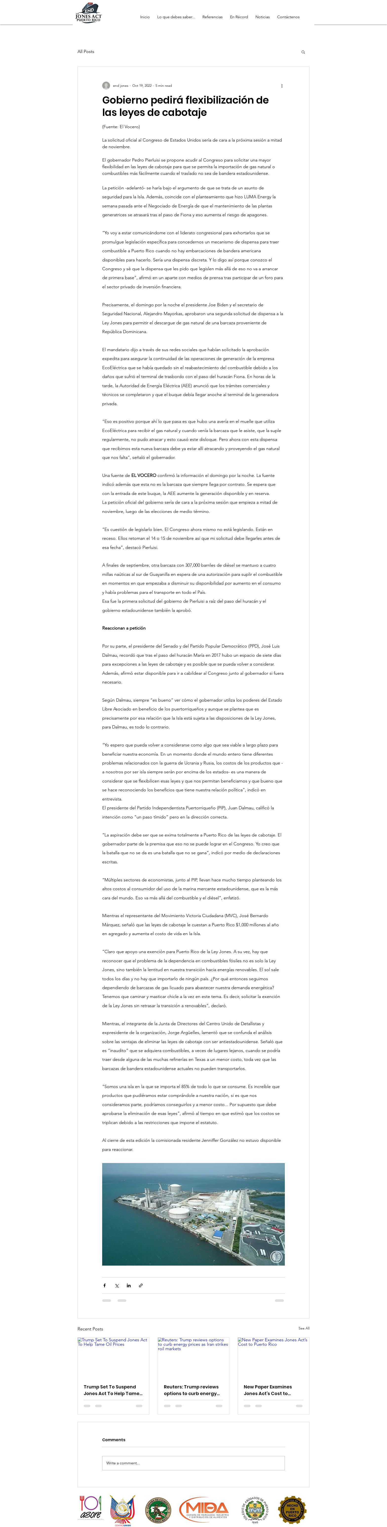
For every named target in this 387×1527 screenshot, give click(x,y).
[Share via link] (140, 1285)
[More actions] (282, 86)
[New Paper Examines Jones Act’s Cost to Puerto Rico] (273, 1358)
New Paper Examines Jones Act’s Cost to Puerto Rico (268, 1390)
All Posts (85, 51)
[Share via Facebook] (104, 1285)
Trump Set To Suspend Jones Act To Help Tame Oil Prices (111, 1390)
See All (304, 1328)
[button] (303, 52)
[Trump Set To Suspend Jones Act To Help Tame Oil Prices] (113, 1358)
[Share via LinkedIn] (128, 1285)
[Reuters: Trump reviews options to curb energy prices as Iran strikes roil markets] (193, 1358)
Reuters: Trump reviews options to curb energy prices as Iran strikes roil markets (192, 1390)
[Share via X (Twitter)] (116, 1285)
